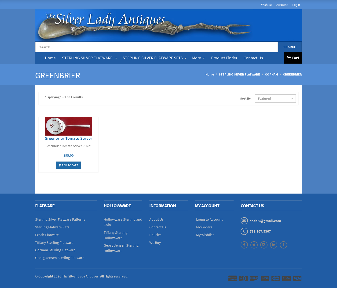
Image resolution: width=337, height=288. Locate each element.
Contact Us (253, 58)
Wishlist (266, 5)
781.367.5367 (260, 231)
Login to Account (209, 219)
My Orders (204, 227)
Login (296, 5)
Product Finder (224, 58)
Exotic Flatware (47, 234)
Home (50, 58)
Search (290, 46)
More (198, 58)
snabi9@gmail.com (265, 220)
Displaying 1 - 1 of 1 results (63, 97)
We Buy (155, 242)
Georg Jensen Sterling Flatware (59, 257)
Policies (155, 234)
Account (282, 5)
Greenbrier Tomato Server (68, 138)
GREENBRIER (292, 74)
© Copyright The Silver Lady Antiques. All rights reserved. (81, 276)
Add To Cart (68, 165)
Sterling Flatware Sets (52, 227)
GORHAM (271, 74)
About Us (156, 219)
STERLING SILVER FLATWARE (89, 58)
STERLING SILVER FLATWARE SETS (155, 58)
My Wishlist (205, 234)
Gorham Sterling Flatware (55, 250)
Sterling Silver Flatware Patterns (60, 219)
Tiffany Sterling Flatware (54, 242)
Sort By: (246, 98)
